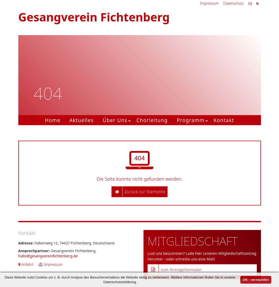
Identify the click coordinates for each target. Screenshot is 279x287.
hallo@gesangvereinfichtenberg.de (48, 255)
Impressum (209, 3)
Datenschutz (233, 3)
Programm (191, 120)
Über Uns (115, 120)
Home (52, 120)
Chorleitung (152, 120)
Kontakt (223, 120)
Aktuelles (81, 120)
